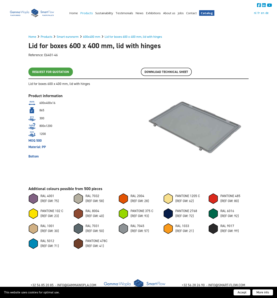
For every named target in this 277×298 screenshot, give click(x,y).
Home (73, 13)
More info (262, 292)
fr (259, 13)
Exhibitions (153, 13)
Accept (242, 292)
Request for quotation (50, 72)
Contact (191, 13)
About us (169, 13)
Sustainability (104, 13)
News (139, 13)
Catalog (207, 13)
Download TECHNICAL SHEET (166, 72)
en (262, 13)
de (267, 13)
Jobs (181, 13)
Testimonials (124, 13)
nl (255, 13)
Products (86, 13)
